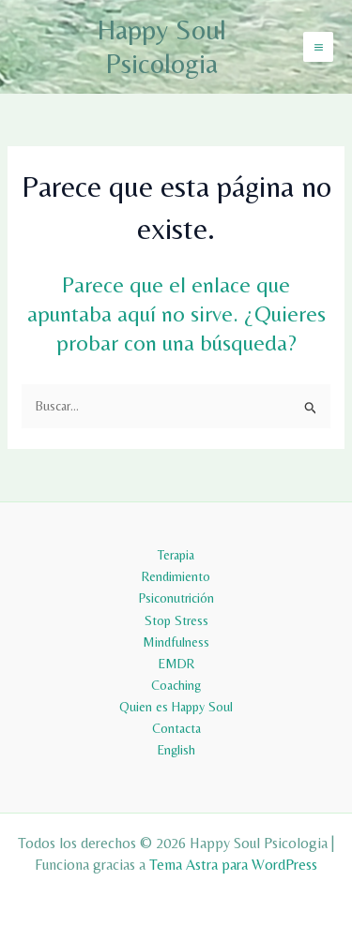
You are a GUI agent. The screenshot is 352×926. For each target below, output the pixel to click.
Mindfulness (176, 642)
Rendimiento (176, 576)
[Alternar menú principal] (318, 47)
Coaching (176, 685)
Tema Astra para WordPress (233, 865)
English (176, 749)
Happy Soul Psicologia (161, 46)
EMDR (176, 663)
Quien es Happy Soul (176, 706)
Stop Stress (176, 620)
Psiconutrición (176, 597)
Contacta (176, 728)
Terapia (176, 554)
